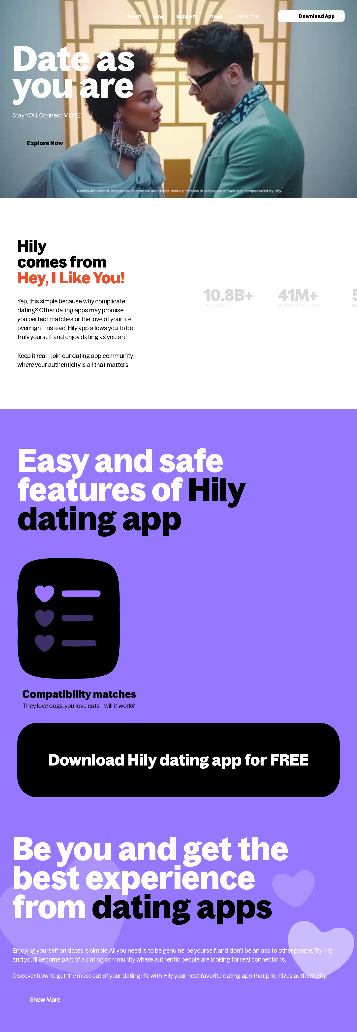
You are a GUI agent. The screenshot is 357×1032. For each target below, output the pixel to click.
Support (186, 16)
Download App (311, 16)
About (133, 16)
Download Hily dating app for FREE (178, 760)
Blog (158, 16)
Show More (45, 1000)
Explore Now (45, 143)
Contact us (247, 16)
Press (216, 16)
